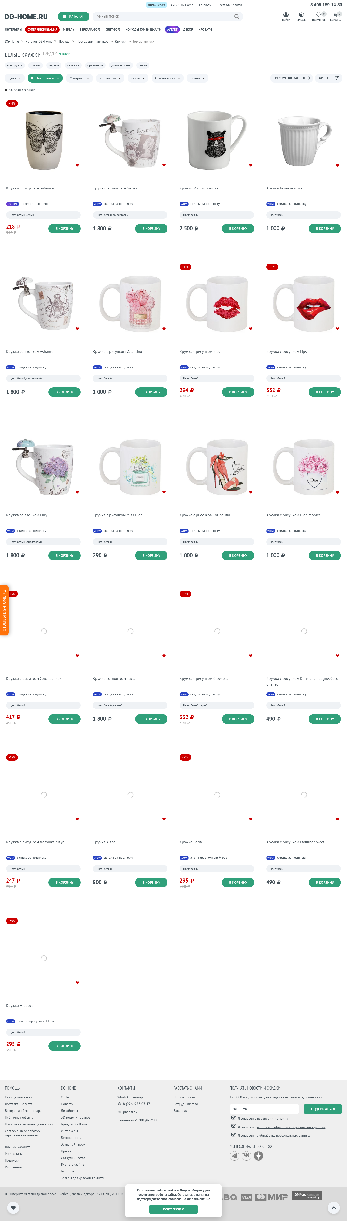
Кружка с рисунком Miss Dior (117, 515)
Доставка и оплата (229, 5)
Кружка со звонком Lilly (26, 515)
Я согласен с (262, 1118)
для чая (35, 65)
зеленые (73, 65)
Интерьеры (13, 29)
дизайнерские (121, 65)
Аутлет (172, 29)
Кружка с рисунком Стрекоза (204, 678)
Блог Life (67, 1171)
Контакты (205, 5)
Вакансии (181, 1110)
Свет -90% (113, 29)
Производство (184, 1097)
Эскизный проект (74, 1144)
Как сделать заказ (18, 1097)
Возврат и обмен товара (23, 1110)
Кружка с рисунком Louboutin (205, 515)
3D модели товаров (76, 1117)
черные (54, 65)
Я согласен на (273, 1135)
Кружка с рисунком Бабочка (30, 188)
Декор (188, 29)
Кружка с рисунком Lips (286, 351)
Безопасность (71, 1137)
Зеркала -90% (90, 29)
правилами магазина (272, 1118)
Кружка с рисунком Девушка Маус (35, 841)
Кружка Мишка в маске (199, 188)
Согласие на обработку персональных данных (22, 1133)
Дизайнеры (69, 1110)
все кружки (14, 65)
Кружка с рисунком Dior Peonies (293, 515)
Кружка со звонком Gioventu (117, 188)
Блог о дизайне (72, 1164)
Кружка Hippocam (21, 1005)
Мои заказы (13, 1154)
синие (143, 65)
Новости (67, 1104)
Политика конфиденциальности (29, 1124)
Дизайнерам (156, 5)
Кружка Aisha (104, 841)
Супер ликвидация (42, 29)
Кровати (205, 29)
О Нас (65, 1097)
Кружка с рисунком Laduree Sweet (295, 841)
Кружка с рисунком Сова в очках (33, 678)
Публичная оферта (19, 1117)
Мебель (68, 29)
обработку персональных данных (284, 1135)
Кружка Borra (191, 841)
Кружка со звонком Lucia (114, 678)
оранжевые (95, 65)
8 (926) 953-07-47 (133, 1104)
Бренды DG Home (74, 1124)
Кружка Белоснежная (284, 188)
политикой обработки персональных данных (291, 1127)
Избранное (13, 1167)
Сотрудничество (73, 1158)
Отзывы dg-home (4, 610)
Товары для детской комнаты (83, 1178)
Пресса (66, 1151)
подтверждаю (173, 1209)
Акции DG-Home (182, 5)
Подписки (12, 1160)
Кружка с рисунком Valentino (117, 351)
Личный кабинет (17, 1147)
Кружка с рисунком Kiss (200, 351)
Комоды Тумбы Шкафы (143, 29)
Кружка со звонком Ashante (29, 351)
